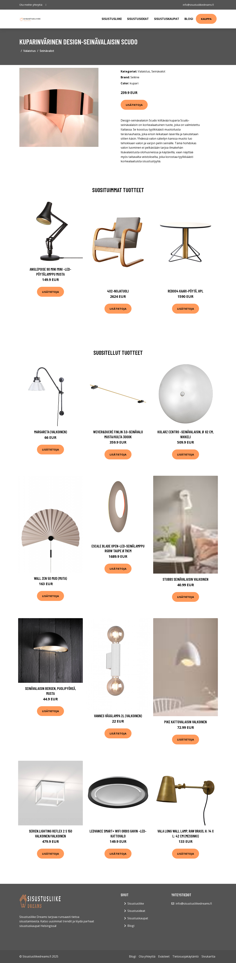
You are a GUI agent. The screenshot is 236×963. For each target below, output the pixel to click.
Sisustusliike (112, 19)
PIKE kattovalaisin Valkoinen (185, 722)
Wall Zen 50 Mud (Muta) (50, 578)
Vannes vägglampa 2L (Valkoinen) (118, 716)
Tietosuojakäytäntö (185, 956)
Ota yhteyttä (147, 956)
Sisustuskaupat (166, 19)
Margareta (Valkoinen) (50, 432)
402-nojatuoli (118, 291)
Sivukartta (208, 956)
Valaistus (29, 51)
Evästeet (164, 956)
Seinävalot (47, 51)
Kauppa (206, 19)
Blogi (188, 19)
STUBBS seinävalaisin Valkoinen (185, 579)
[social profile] (46, 4)
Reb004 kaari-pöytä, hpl (185, 291)
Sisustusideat (138, 19)
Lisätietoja (134, 105)
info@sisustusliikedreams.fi (198, 4)
